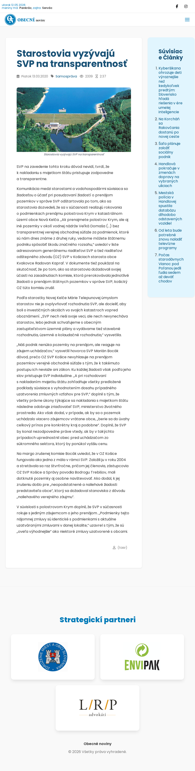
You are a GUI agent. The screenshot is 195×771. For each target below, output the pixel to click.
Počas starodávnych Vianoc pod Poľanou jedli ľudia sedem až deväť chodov (171, 268)
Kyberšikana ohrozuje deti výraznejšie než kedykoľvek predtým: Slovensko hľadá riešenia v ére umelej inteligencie (170, 90)
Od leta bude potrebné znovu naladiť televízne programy (170, 239)
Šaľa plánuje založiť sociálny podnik (169, 150)
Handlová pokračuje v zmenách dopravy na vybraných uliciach (169, 174)
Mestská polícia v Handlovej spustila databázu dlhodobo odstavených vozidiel (170, 208)
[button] (187, 19)
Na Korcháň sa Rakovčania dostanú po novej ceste (169, 127)
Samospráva (66, 76)
